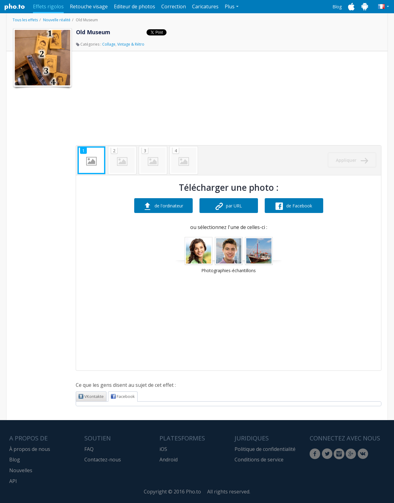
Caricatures (205, 6)
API (13, 481)
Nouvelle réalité (56, 19)
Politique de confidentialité (265, 449)
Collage (108, 44)
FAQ (89, 449)
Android (168, 459)
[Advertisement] (41, 182)
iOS (163, 449)
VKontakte (91, 396)
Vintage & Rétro (130, 44)
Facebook (123, 396)
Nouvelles (20, 470)
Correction (173, 6)
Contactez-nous (102, 459)
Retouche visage (89, 6)
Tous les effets (25, 19)
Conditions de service (259, 459)
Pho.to (15, 6)
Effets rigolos (48, 6)
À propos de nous (29, 449)
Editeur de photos (134, 6)
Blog (337, 7)
